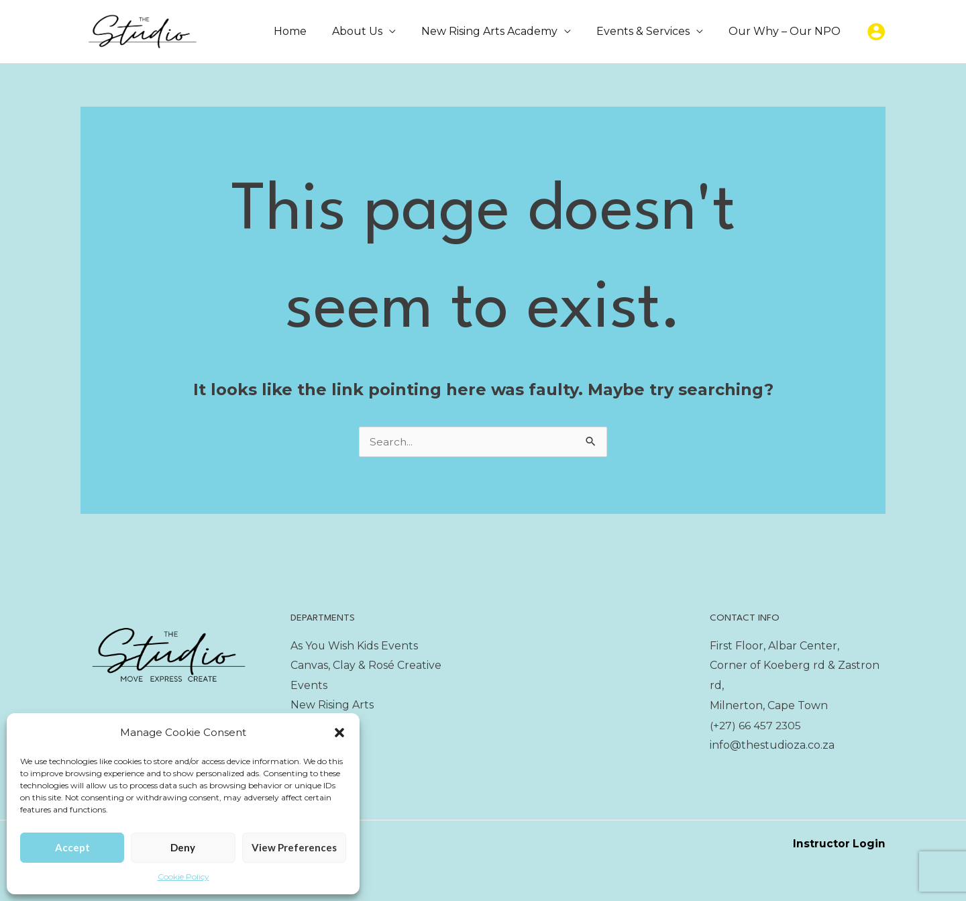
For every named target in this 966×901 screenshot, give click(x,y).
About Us (371, 31)
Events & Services (649, 31)
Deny (182, 847)
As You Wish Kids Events (354, 645)
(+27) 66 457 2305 (756, 725)
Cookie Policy (183, 876)
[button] (339, 732)
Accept (72, 847)
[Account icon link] (876, 31)
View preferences (294, 847)
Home (308, 31)
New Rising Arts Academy (499, 31)
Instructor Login (838, 843)
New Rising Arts (332, 705)
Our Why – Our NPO (787, 31)
